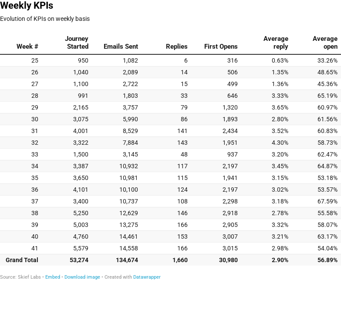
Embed (52, 277)
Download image (82, 277)
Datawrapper (147, 277)
